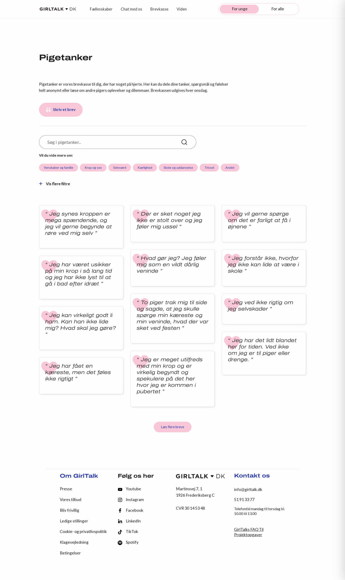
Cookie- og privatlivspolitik (83, 531)
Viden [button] (182, 9)
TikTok (128, 531)
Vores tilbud (70, 499)
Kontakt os (252, 476)
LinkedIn (129, 521)
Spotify (128, 542)
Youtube (129, 488)
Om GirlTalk (79, 476)
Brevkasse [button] (159, 9)
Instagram (131, 499)
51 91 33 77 (244, 499)
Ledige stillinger (74, 521)
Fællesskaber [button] (101, 9)
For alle (277, 8)
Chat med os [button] (131, 9)
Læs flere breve (172, 427)
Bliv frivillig (69, 510)
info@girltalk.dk (248, 489)
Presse (66, 488)
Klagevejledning (74, 542)
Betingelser (70, 553)
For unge (240, 8)
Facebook (130, 510)
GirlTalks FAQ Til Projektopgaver (249, 532)
